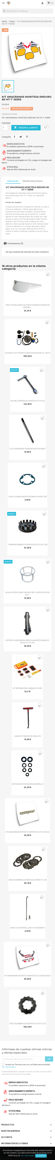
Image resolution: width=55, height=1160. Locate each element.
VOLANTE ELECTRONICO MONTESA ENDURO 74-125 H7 (27, 353)
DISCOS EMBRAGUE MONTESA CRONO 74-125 (27, 880)
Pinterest (27, 136)
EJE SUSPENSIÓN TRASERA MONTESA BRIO (27, 449)
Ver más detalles (9, 1067)
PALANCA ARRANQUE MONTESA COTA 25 (27, 401)
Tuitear (20, 136)
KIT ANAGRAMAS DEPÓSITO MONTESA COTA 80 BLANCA (27, 975)
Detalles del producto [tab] (33, 181)
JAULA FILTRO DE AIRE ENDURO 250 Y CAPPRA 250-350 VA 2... (27, 593)
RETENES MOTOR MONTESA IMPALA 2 (27, 784)
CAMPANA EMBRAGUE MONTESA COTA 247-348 (27, 544)
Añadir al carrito (26, 127)
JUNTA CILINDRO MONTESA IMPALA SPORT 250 (27, 496)
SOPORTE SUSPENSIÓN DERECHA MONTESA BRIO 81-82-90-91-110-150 (27, 641)
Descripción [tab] (13, 181)
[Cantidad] (5, 127)
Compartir (14, 136)
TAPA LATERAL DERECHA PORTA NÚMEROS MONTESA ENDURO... (27, 306)
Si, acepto (41, 1156)
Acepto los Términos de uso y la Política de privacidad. (26, 1065)
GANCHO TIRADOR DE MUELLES (27, 736)
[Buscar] (27, 11)
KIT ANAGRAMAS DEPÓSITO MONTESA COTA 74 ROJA (28, 832)
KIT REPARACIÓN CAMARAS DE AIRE (27, 688)
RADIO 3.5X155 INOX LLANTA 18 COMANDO (27, 928)
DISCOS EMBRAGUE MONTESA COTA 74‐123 (27, 1023)
